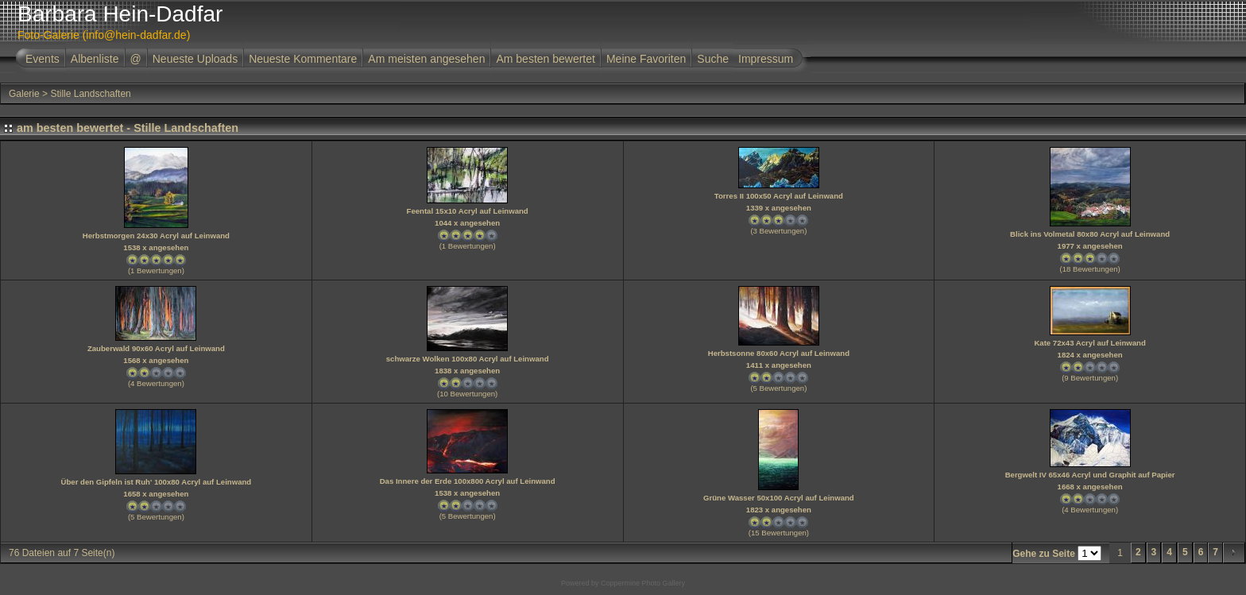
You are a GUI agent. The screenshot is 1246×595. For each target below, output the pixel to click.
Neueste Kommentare (303, 58)
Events (42, 58)
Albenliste (95, 58)
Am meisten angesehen (426, 58)
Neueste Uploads (195, 58)
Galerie (24, 93)
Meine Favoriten (646, 58)
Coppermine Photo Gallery (643, 583)
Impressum (765, 58)
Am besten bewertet (545, 58)
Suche (713, 58)
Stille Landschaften (90, 93)
